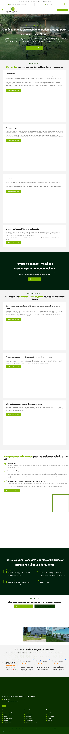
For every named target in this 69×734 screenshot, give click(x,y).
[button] (2, 9)
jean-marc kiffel (44, 660)
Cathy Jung (27, 660)
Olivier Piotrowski (60, 660)
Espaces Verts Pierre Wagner (10, 663)
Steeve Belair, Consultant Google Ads (50, 728)
